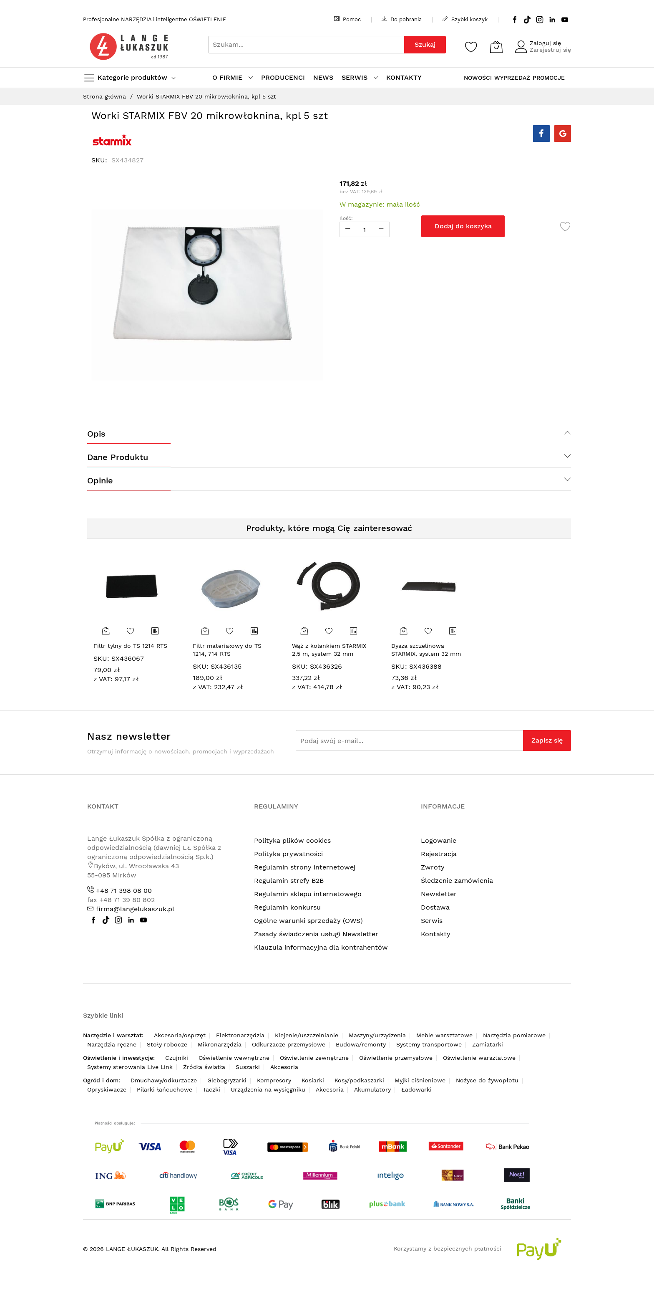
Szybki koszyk (465, 19)
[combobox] (306, 44)
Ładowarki (416, 1089)
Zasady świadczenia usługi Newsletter (316, 934)
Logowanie (438, 840)
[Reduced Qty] (348, 229)
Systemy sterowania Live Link (130, 1067)
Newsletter (439, 894)
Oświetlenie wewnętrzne (234, 1057)
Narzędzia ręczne (111, 1044)
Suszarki (248, 1067)
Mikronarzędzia (219, 1044)
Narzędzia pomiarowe (514, 1035)
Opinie (100, 480)
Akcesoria (284, 1067)
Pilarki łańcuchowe (164, 1089)
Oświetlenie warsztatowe (479, 1057)
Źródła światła (204, 1067)
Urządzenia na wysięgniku (268, 1089)
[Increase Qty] (381, 229)
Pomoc (347, 19)
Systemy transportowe (429, 1044)
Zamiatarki (487, 1044)
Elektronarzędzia (240, 1035)
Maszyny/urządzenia (377, 1035)
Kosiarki (313, 1080)
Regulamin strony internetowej (304, 867)
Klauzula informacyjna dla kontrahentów (321, 947)
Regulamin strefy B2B (289, 881)
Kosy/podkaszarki (359, 1080)
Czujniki (176, 1057)
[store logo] (129, 46)
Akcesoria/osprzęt (180, 1035)
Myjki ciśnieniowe (420, 1080)
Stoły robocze (167, 1044)
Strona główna (104, 96)
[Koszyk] (496, 47)
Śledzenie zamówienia (457, 881)
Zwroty (433, 867)
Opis (96, 434)
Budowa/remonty (361, 1044)
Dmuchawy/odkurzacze (164, 1080)
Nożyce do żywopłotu (487, 1080)
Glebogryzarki (227, 1080)
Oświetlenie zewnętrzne (314, 1057)
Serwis (432, 921)
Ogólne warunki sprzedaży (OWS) (308, 921)
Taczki (211, 1089)
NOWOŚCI (478, 77)
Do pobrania (402, 19)
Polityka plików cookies (292, 840)
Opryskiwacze (106, 1089)
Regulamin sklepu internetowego (308, 894)
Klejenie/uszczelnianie (306, 1035)
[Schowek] (471, 47)
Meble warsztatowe (444, 1035)
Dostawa (435, 907)
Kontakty (435, 934)
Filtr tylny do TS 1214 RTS (130, 645)
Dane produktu (117, 457)
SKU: (101, 658)
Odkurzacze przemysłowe (288, 1044)
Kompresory (274, 1080)
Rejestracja (439, 854)
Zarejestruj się (550, 49)
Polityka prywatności (288, 854)
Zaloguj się (545, 43)
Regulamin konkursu (287, 907)
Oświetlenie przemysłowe (396, 1057)
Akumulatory (372, 1089)
